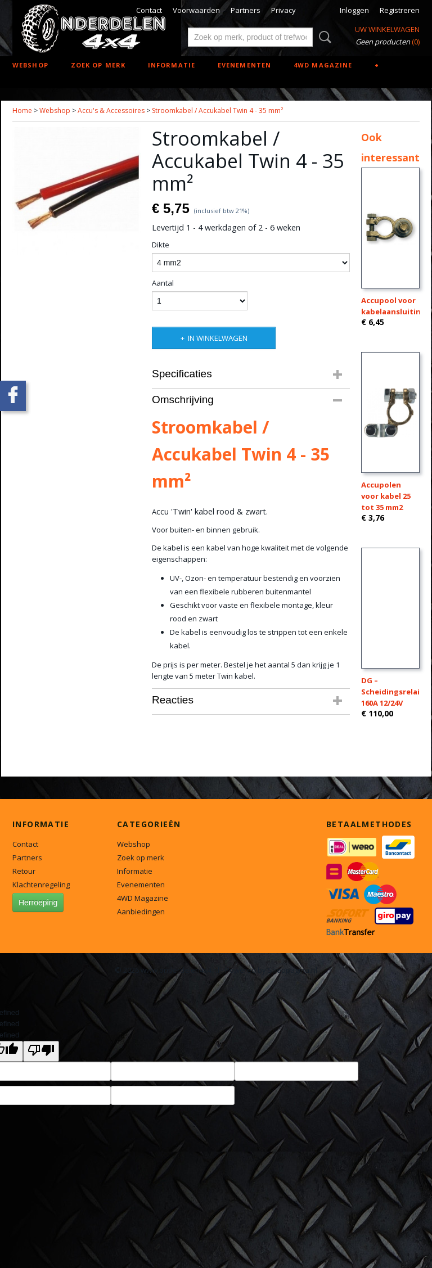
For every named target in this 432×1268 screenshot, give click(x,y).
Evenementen (244, 65)
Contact (149, 10)
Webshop (30, 65)
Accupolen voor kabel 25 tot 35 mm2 (386, 496)
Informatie (171, 65)
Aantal (163, 283)
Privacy (283, 10)
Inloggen (354, 10)
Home (22, 110)
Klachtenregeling (41, 884)
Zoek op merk (98, 65)
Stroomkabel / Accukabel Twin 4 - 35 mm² (217, 110)
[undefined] (41, 1051)
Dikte (160, 245)
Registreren (400, 10)
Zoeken (322, 37)
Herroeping (38, 902)
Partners (245, 10)
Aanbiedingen (141, 911)
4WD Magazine (323, 65)
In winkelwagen (218, 338)
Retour (23, 871)
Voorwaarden (196, 10)
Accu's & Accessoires (111, 110)
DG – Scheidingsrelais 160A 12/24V (392, 691)
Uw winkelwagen (387, 29)
